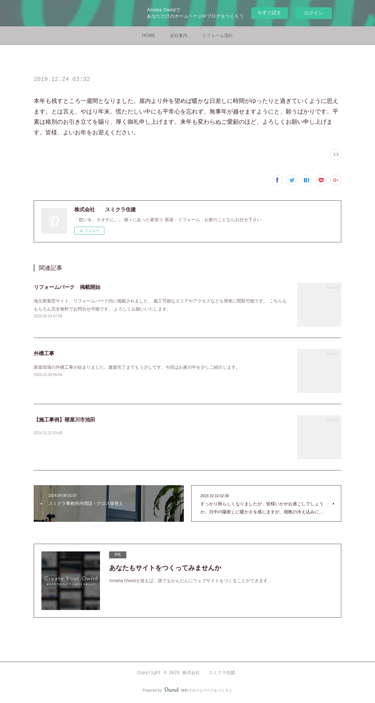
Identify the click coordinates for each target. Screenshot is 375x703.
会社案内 (179, 35)
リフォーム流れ (217, 35)
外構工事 (44, 353)
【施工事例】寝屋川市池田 (64, 420)
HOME (148, 35)
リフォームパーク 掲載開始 (67, 287)
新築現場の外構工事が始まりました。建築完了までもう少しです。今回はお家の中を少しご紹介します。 (137, 367)
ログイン (313, 13)
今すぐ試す (269, 12)
